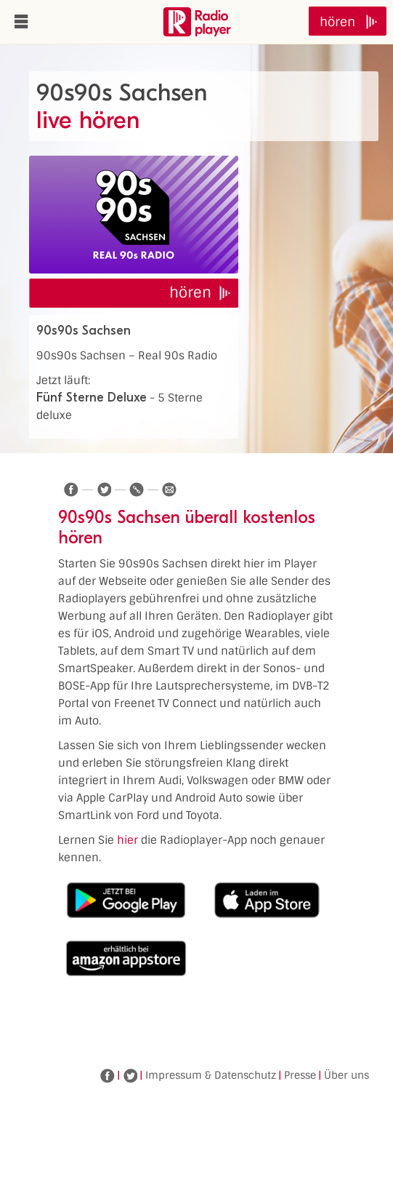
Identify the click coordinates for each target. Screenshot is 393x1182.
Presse (300, 1075)
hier (127, 840)
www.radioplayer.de (197, 22)
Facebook (107, 1076)
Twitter (130, 1076)
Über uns (346, 1075)
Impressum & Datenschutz (210, 1075)
